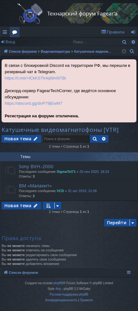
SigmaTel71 (66, 171)
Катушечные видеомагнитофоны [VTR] (60, 130)
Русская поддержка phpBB (69, 294)
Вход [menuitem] (134, 33)
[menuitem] (112, 32)
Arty (58, 288)
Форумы (15, 33)
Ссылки (6, 33)
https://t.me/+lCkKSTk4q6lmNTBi (35, 78)
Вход (10, 41)
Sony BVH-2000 (36, 166)
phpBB (58, 283)
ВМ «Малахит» (35, 185)
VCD (60, 191)
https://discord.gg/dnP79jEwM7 (33, 103)
